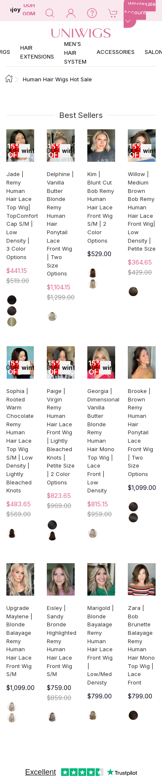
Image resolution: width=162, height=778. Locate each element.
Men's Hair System (75, 52)
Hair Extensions (37, 52)
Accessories (116, 51)
